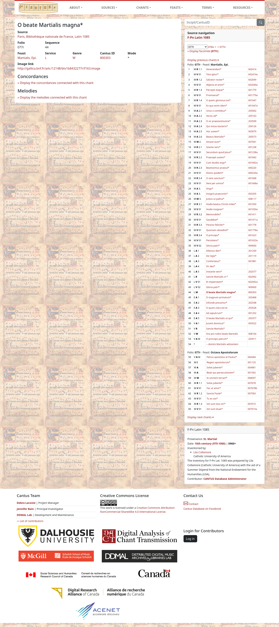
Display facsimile (203, 51)
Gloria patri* (213, 245)
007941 (252, 141)
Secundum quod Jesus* (218, 152)
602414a (253, 74)
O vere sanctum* (215, 178)
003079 (252, 131)
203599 (252, 121)
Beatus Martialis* (215, 136)
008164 (252, 333)
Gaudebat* (212, 219)
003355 (252, 193)
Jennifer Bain (26, 509)
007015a (252, 409)
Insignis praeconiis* (217, 193)
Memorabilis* (213, 214)
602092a (253, 281)
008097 (252, 378)
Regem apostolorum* (218, 362)
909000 (252, 245)
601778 (252, 224)
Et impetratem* (214, 281)
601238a (253, 152)
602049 (252, 79)
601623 (252, 235)
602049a (253, 84)
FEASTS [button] (175, 7)
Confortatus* (213, 261)
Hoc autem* (212, 131)
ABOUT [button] (75, 7)
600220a (253, 173)
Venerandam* (213, 69)
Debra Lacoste (26, 503)
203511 (252, 339)
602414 (252, 69)
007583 (252, 393)
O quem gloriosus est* (218, 100)
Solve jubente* (215, 367)
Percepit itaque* (215, 90)
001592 (252, 372)
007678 (252, 383)
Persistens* (212, 240)
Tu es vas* (212, 398)
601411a (253, 219)
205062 (252, 110)
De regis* (211, 256)
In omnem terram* (217, 378)
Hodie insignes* (215, 209)
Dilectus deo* (213, 250)
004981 (252, 367)
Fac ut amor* (214, 388)
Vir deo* (210, 266)
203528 (252, 307)
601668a (253, 183)
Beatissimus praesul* (217, 167)
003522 (252, 323)
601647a (253, 105)
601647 (252, 100)
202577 (252, 271)
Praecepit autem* (215, 157)
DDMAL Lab (24, 515)
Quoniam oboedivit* (217, 230)
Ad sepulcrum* (214, 313)
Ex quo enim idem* (216, 105)
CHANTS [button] (142, 7)
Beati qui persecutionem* (220, 372)
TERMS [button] (207, 7)
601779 (252, 90)
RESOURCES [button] (242, 7)
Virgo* (209, 188)
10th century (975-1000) (210, 443)
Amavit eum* (213, 141)
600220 (252, 167)
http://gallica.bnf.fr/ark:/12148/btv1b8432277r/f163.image (59, 68)
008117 (252, 198)
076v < (212, 47)
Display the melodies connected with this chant (53, 97)
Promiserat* (212, 95)
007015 (252, 403)
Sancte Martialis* (215, 328)
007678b (252, 388)
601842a (253, 162)
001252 (252, 313)
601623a (253, 240)
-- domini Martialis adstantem (222, 344)
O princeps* (212, 235)
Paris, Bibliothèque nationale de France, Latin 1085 (54, 36)
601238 (252, 147)
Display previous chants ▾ (203, 60)
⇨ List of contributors (30, 521)
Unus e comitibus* (216, 110)
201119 (252, 256)
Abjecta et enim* (215, 84)
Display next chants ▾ (201, 417)
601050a (253, 209)
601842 (252, 157)
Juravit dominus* (215, 323)
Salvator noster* (215, 79)
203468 (252, 297)
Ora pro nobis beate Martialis (222, 333)
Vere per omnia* (215, 183)
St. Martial (210, 439)
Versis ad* (211, 115)
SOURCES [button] (108, 7)
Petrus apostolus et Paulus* (222, 357)
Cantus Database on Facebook (202, 508)
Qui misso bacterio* (217, 126)
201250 (252, 250)
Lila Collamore (202, 452)
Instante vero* (214, 271)
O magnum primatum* (218, 297)
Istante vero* (213, 147)
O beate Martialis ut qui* (219, 318)
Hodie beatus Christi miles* (221, 204)
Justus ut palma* (215, 198)
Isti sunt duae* (215, 409)
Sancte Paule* (214, 393)
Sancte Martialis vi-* (217, 276)
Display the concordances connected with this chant (57, 83)
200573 (252, 136)
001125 (252, 362)
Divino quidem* (214, 173)
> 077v (221, 47)
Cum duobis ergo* (216, 162)
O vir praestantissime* (218, 121)
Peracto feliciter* (215, 224)
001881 (252, 261)
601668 (252, 178)
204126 (252, 126)
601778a (253, 230)
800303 (105, 58)
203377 (252, 318)
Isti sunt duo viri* (216, 403)
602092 (252, 276)
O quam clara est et (216, 307)
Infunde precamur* (216, 302)
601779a (253, 95)
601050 (252, 204)
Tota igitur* (212, 74)
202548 (252, 302)
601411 (252, 214)
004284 (252, 357)
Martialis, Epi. (27, 58)
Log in (190, 539)
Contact (191, 504)
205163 (252, 115)
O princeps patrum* (217, 339)
